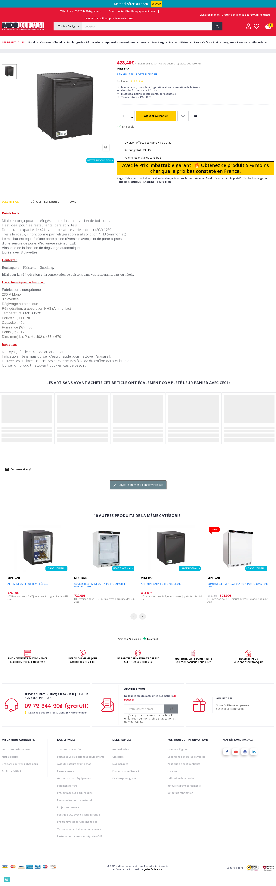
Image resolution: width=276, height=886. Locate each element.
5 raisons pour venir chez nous (20, 771)
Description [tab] (10, 208)
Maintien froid (203, 185)
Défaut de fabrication (180, 800)
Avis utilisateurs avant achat (74, 771)
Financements (65, 778)
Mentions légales (177, 756)
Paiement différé (67, 792)
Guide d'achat (120, 756)
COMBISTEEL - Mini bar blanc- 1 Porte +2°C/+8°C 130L (237, 592)
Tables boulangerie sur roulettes (172, 185)
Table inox (131, 185)
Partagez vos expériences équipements (80, 763)
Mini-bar (123, 75)
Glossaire (118, 763)
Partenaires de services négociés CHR (79, 843)
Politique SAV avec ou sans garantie (78, 821)
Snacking (148, 188)
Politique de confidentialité (183, 771)
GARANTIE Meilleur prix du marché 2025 (109, 18)
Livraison (172, 778)
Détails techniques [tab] (45, 208)
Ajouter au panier (156, 123)
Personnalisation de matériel (74, 807)
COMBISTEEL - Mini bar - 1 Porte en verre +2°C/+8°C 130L (100, 592)
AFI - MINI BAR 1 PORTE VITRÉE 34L (28, 590)
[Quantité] (123, 123)
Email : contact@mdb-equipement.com (132, 11)
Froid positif (233, 185)
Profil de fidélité (11, 778)
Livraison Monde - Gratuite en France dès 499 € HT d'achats (235, 14)
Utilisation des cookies (180, 785)
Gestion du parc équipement (74, 785)
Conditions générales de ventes (186, 763)
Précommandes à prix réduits (74, 800)
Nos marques (120, 771)
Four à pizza (164, 188)
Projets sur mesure (68, 814)
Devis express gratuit (125, 785)
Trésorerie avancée (69, 756)
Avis (73, 208)
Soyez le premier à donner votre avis (138, 492)
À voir (156, 4)
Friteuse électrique (129, 188)
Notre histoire (10, 763)
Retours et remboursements (184, 792)
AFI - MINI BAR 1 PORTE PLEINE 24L (161, 590)
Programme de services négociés (77, 829)
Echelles (145, 185)
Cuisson (219, 185)
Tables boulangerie (255, 185)
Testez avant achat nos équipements (79, 836)
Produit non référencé (125, 778)
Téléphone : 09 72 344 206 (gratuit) (80, 11)
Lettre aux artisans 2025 (16, 756)
